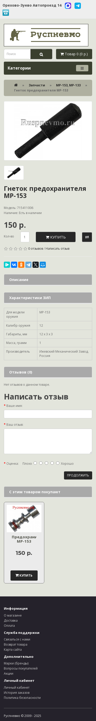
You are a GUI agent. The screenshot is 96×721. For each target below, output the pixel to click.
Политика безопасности (22, 698)
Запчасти (37, 85)
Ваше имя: (14, 406)
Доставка (11, 620)
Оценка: (12, 463)
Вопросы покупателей (21, 668)
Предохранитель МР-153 (29, 539)
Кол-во (9, 236)
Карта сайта (13, 649)
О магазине (13, 615)
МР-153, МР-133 (68, 85)
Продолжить (78, 475)
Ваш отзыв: (14, 424)
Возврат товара (15, 644)
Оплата (9, 625)
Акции (8, 673)
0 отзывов (35, 248)
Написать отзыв (57, 248)
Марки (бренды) (16, 663)
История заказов (16, 692)
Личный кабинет (16, 687)
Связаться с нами (17, 639)
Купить (56, 236)
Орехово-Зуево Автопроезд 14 (32, 5)
